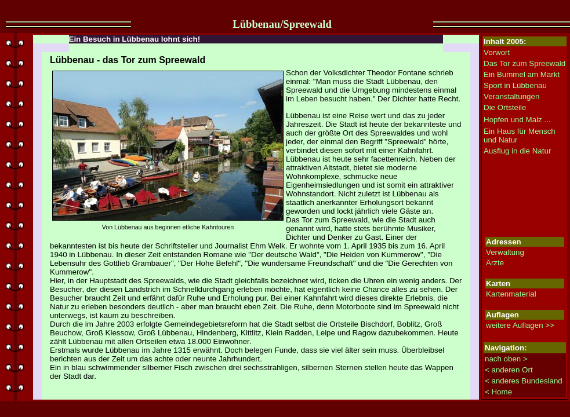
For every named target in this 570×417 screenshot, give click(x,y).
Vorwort (497, 52)
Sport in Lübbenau (515, 85)
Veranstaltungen (511, 96)
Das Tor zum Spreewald (524, 63)
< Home (498, 391)
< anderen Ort (509, 369)
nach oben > (506, 358)
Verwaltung (505, 252)
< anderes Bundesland (523, 380)
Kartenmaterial (511, 294)
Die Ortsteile (505, 107)
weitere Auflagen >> (520, 325)
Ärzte (495, 262)
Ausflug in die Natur (517, 151)
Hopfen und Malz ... (517, 119)
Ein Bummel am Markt (522, 74)
